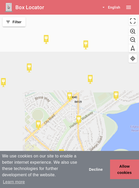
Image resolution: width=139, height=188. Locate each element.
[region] (69, 101)
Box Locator (29, 7)
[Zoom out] (133, 40)
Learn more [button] (14, 182)
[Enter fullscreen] (133, 21)
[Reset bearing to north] (133, 48)
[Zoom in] (133, 31)
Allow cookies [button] (124, 169)
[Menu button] (128, 7)
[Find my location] (133, 58)
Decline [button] (96, 169)
